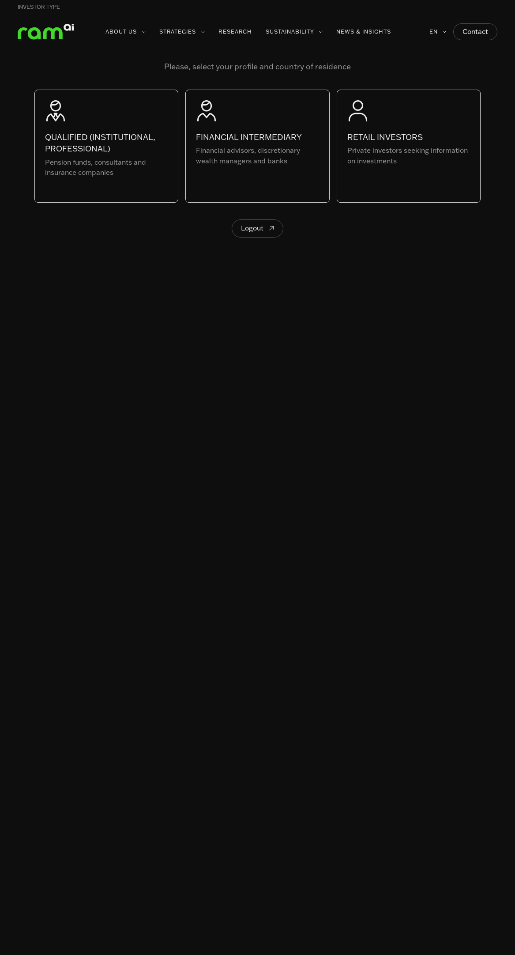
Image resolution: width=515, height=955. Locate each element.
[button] (497, 7)
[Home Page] (46, 31)
